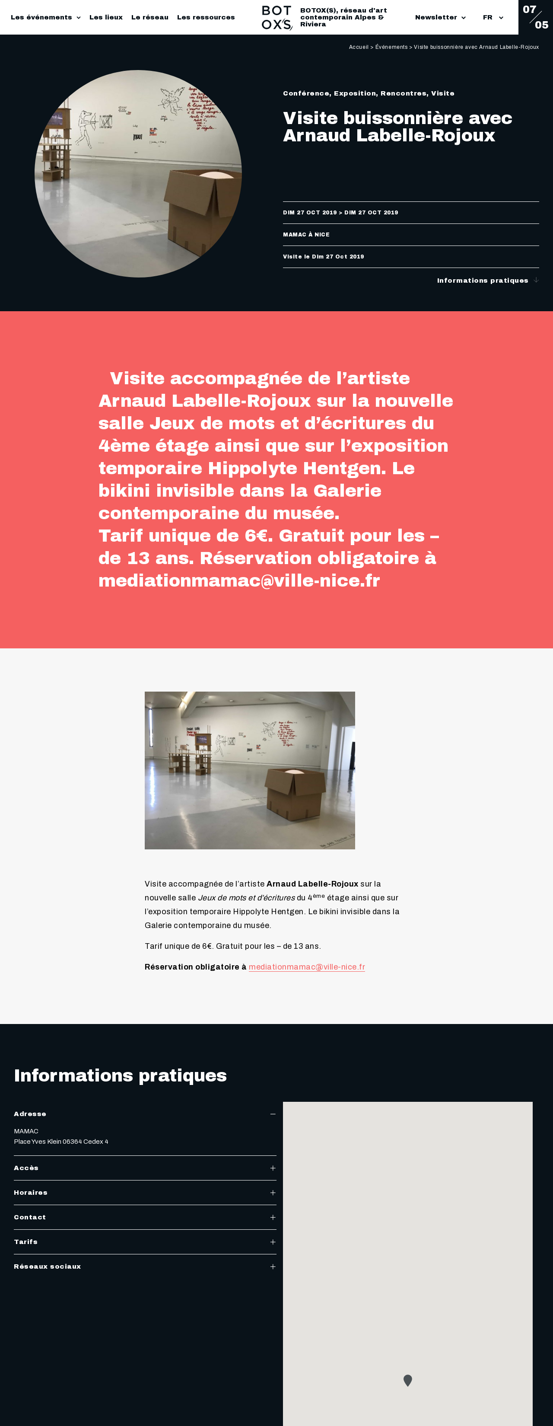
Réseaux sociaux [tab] (145, 1266)
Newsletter (440, 17)
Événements (391, 47)
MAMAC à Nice (306, 235)
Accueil (359, 47)
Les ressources (206, 17)
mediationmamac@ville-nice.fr (307, 967)
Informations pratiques (488, 280)
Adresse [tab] (145, 1113)
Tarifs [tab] (145, 1241)
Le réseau (149, 17)
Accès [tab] (145, 1167)
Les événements (41, 17)
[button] (407, 1380)
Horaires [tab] (145, 1192)
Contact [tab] (145, 1217)
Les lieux (106, 17)
